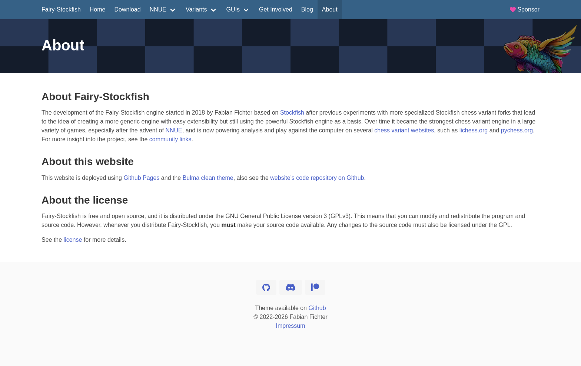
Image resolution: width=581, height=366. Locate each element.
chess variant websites (404, 130)
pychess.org (517, 130)
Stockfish (292, 112)
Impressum (290, 326)
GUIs (233, 9)
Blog (307, 9)
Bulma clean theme (208, 178)
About (330, 9)
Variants (196, 9)
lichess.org (473, 130)
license (73, 240)
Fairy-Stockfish (61, 9)
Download (127, 9)
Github (317, 308)
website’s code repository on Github (317, 178)
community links (170, 139)
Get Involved (275, 9)
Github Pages (141, 178)
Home (98, 9)
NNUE (158, 9)
